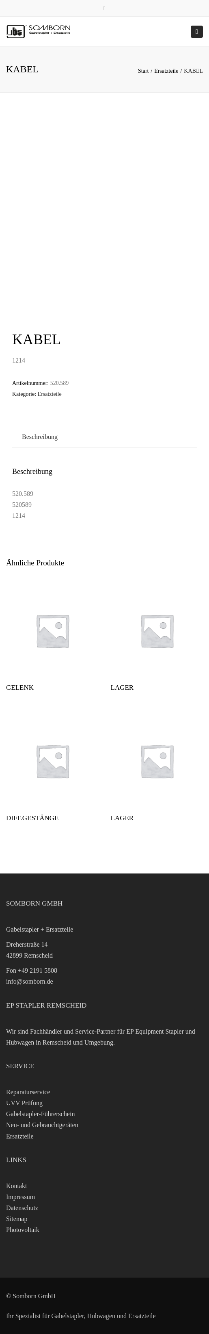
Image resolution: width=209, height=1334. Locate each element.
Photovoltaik (22, 1229)
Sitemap (16, 1218)
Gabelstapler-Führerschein (40, 1113)
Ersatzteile (166, 71)
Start (143, 71)
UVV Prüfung (24, 1102)
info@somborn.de (29, 981)
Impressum (20, 1196)
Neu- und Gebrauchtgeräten (42, 1124)
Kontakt (16, 1185)
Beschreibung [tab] (40, 436)
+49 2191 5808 (37, 970)
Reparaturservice (28, 1091)
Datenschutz (22, 1207)
